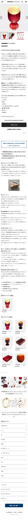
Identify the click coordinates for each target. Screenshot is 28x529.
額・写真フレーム (5, 448)
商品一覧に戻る (14, 505)
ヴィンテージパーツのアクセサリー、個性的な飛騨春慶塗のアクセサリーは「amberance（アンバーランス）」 (14, 414)
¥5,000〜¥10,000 (5, 493)
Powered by (14, 514)
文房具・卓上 (4, 425)
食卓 (2, 471)
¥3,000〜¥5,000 (5, 489)
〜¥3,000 (3, 484)
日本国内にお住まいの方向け (14, 129)
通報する (25, 133)
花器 (2, 475)
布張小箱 (3, 466)
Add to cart (14, 125)
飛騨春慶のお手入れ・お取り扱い (10, 288)
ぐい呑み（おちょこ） (5, 453)
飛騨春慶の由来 (6, 286)
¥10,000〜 (4, 498)
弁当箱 (2, 439)
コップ (2, 430)
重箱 (2, 444)
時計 (2, 457)
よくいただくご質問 (7, 290)
